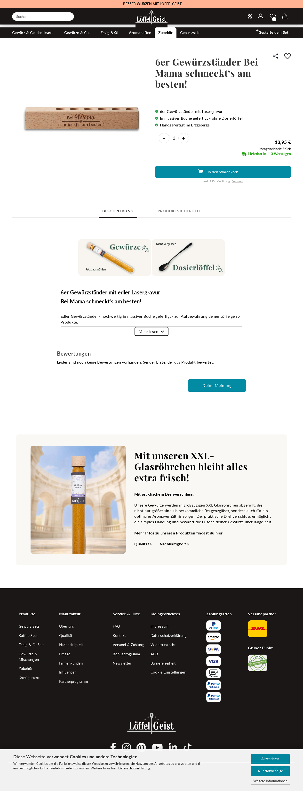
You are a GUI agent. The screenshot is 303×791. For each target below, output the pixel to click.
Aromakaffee (140, 37)
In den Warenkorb (223, 171)
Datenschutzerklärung (134, 768)
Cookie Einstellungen (168, 672)
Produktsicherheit (179, 210)
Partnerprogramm (73, 681)
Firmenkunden (71, 663)
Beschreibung (118, 210)
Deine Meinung (216, 385)
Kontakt (119, 635)
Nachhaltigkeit (71, 644)
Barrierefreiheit (163, 663)
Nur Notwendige (270, 771)
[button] (261, 16)
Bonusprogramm (126, 654)
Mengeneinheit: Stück (275, 149)
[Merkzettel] (273, 16)
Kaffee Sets (28, 635)
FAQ (116, 626)
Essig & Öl (110, 37)
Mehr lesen (148, 331)
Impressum (159, 626)
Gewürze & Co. (77, 37)
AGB (154, 654)
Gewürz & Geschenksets (33, 37)
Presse (64, 654)
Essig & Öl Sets (32, 644)
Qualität (65, 635)
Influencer (67, 672)
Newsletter (122, 663)
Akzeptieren (270, 759)
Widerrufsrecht (163, 644)
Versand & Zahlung (128, 644)
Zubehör (165, 37)
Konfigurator (29, 677)
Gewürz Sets (29, 626)
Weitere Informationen (270, 781)
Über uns (66, 626)
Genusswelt (190, 37)
